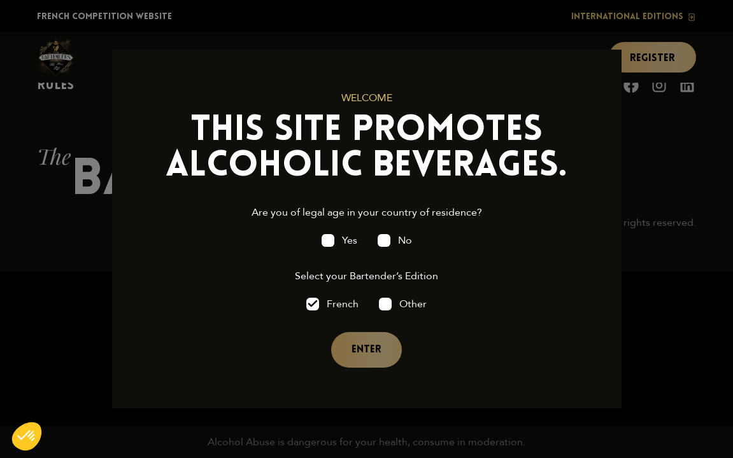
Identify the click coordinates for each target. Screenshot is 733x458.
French (343, 304)
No (405, 240)
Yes (349, 240)
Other (413, 304)
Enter (366, 350)
